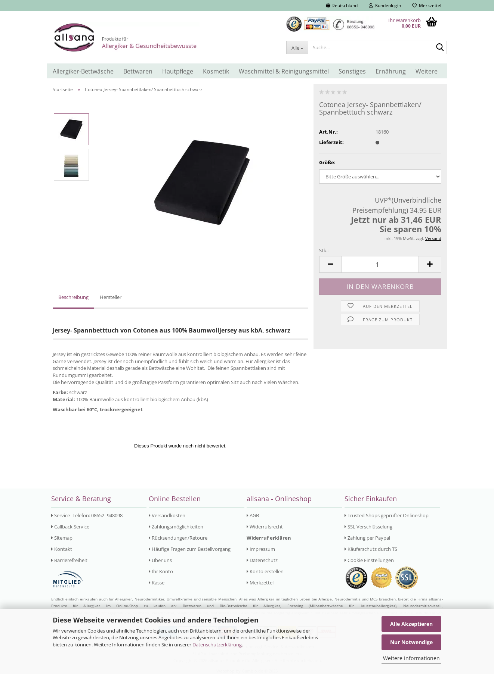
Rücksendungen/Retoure (178, 537)
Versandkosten (167, 515)
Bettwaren (137, 71)
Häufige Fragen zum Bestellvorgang (190, 549)
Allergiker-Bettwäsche (83, 71)
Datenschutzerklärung (217, 644)
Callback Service (70, 526)
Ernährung (391, 71)
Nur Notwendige (411, 642)
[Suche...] (297, 47)
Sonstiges (352, 71)
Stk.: (323, 250)
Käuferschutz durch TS (371, 549)
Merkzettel (426, 5)
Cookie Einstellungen (369, 560)
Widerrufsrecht (265, 526)
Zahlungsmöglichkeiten (176, 526)
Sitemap (61, 537)
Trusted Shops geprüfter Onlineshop (387, 515)
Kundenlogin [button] (385, 5)
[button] (341, 5)
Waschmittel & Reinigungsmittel (284, 71)
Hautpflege (177, 71)
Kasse (156, 582)
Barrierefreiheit (69, 560)
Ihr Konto (161, 571)
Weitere (427, 71)
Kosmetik (216, 71)
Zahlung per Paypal (367, 537)
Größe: (327, 162)
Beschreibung (73, 297)
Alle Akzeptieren (411, 623)
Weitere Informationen (411, 658)
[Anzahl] (380, 264)
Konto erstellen (265, 571)
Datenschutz (262, 560)
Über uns (160, 560)
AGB (253, 515)
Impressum (261, 549)
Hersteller (110, 297)
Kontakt (61, 549)
